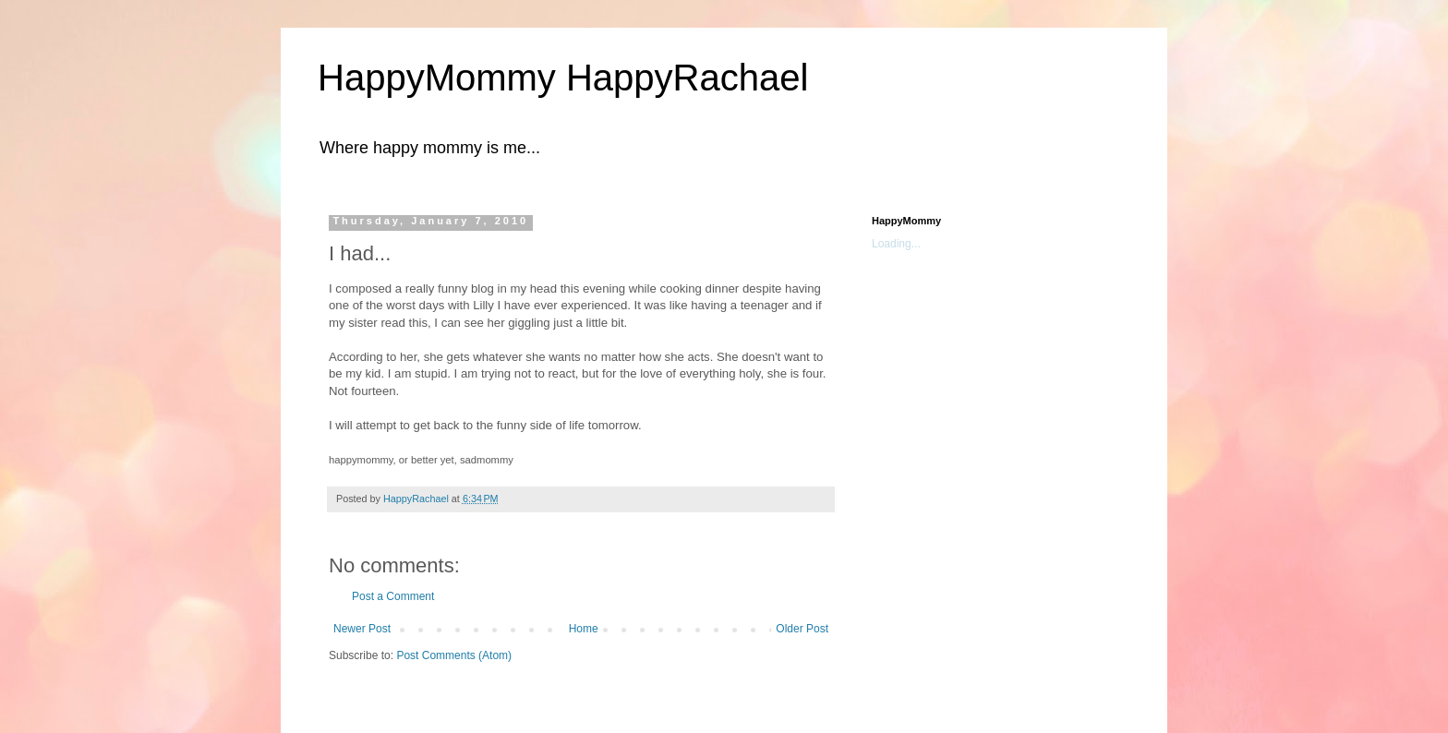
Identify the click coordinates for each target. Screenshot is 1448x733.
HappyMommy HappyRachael (563, 77)
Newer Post (362, 628)
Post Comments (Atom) (454, 655)
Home (583, 628)
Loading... (896, 243)
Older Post (802, 628)
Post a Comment (393, 596)
